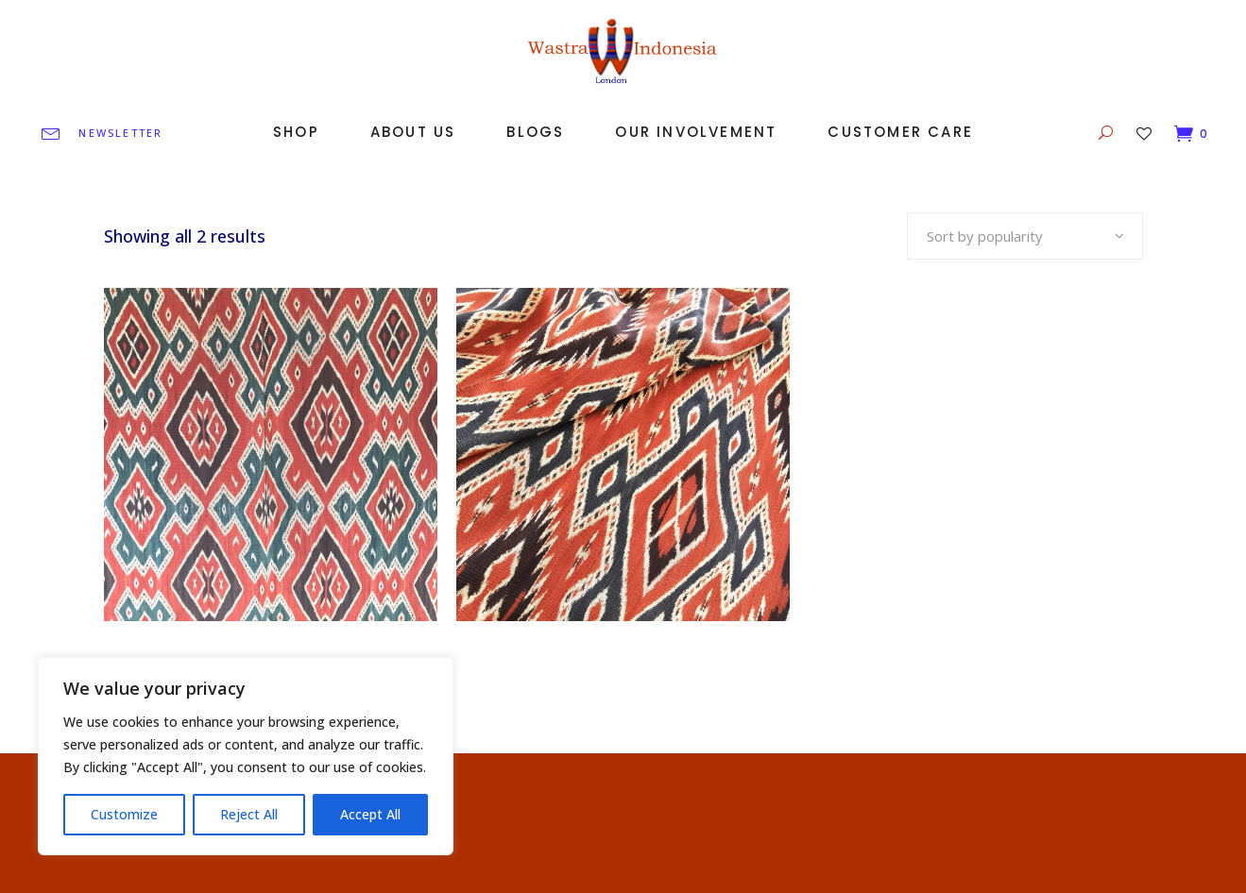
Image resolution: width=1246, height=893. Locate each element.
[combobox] (1025, 236)
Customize (124, 814)
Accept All (370, 814)
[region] (245, 756)
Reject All (249, 814)
